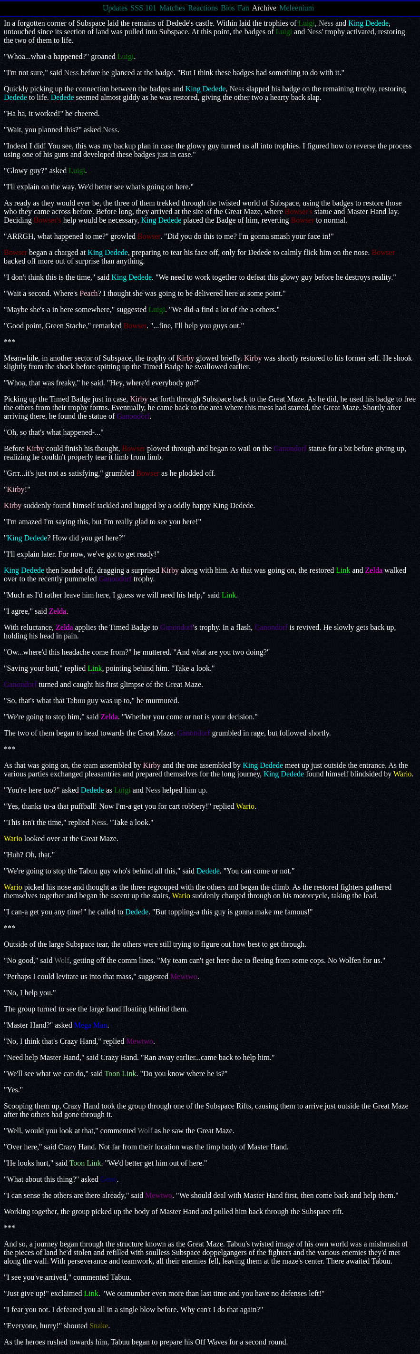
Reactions (203, 8)
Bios (227, 8)
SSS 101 (143, 8)
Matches (172, 8)
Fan (243, 8)
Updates (115, 8)
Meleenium (296, 8)
